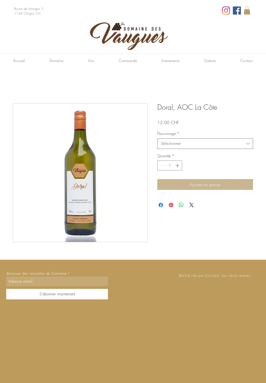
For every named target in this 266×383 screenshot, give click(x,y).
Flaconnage (168, 133)
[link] (247, 10)
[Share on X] (191, 205)
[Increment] (178, 165)
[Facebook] (237, 10)
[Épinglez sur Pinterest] (171, 205)
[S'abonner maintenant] (57, 294)
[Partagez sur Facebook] (161, 205)
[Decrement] (161, 165)
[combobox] (205, 143)
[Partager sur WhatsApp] (181, 205)
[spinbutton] (170, 165)
